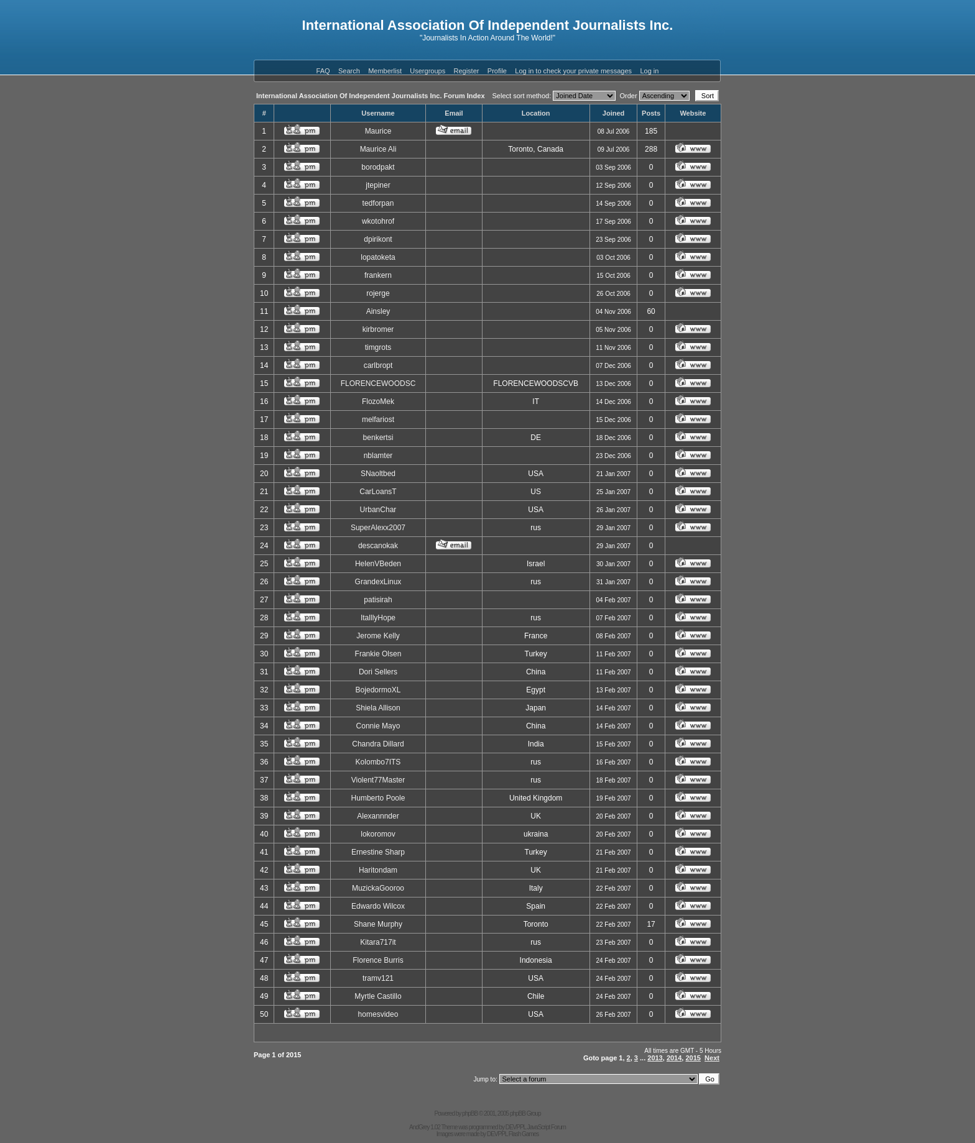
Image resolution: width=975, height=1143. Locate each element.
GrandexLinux (378, 581)
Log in (649, 71)
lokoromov (378, 834)
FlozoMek (378, 401)
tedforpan (378, 203)
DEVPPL (516, 1127)
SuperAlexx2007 (378, 527)
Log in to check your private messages (573, 71)
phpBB (470, 1113)
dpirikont (378, 239)
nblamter (378, 455)
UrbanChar (378, 509)
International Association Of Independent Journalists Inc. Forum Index (370, 95)
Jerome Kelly (377, 635)
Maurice (378, 131)
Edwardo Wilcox (378, 906)
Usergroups (427, 71)
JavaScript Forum (546, 1127)
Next (712, 1058)
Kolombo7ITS (378, 762)
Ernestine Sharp (378, 852)
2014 (674, 1058)
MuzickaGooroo (378, 888)
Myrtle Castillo (377, 996)
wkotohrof (378, 221)
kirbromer (378, 329)
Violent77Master (378, 780)
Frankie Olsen (378, 654)
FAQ (323, 71)
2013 (654, 1058)
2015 (692, 1058)
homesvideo (378, 1014)
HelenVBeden (378, 563)
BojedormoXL (378, 690)
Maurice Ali (378, 149)
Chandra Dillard (378, 744)
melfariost (378, 419)
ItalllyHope (378, 617)
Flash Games (523, 1134)
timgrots (378, 347)
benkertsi (378, 437)
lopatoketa (378, 257)
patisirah (378, 599)
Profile (497, 71)
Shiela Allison (378, 708)
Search (349, 71)
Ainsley (378, 311)
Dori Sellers (378, 672)
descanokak (378, 545)
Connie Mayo (378, 726)
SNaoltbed (378, 473)
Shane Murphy (378, 924)
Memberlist (385, 71)
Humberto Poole (378, 798)
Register (466, 71)
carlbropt (378, 365)
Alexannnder (378, 816)
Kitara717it (377, 942)
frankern (378, 275)
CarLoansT (377, 491)
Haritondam (378, 870)
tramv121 (378, 978)
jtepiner (378, 185)
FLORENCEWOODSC (378, 383)
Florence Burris (378, 960)
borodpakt (377, 167)
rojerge (377, 293)
